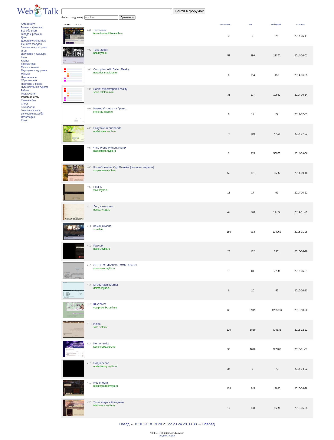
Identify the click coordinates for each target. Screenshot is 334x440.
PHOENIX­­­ (99, 304)
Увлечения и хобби (32, 113)
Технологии (28, 107)
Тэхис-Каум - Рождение (108, 402)
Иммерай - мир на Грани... (110, 108)
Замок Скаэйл (102, 226)
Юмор (24, 120)
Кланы (25, 60)
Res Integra (100, 382)
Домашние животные (33, 40)
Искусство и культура (33, 53)
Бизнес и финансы (32, 27)
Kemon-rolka (101, 343)
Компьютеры (28, 63)
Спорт (24, 103)
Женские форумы (31, 44)
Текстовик (99, 30)
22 (170, 424)
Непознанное (29, 77)
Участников (225, 24)
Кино (24, 57)
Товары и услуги (30, 110)
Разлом (98, 245)
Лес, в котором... (104, 206)
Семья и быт (28, 100)
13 (145, 424)
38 (195, 424)
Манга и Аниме (30, 67)
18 (150, 424)
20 (160, 424)
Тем (250, 24)
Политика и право (31, 83)
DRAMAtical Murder (105, 284)
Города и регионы (31, 34)
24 (180, 424)
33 (190, 424)
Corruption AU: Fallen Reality (111, 69)
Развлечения (28, 93)
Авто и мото (28, 24)
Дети (24, 37)
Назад (124, 424)
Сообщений (275, 24)
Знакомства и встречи (34, 47)
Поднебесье (101, 363)
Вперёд (208, 424)
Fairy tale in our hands (107, 128)
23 (175, 424)
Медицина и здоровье (34, 70)
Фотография (28, 117)
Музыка (25, 73)
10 (140, 424)
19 (155, 424)
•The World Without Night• (109, 147)
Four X (97, 186)
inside (97, 323)
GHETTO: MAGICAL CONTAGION (115, 265)
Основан (300, 24)
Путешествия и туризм (34, 87)
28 (185, 424)
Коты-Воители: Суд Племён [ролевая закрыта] (123, 167)
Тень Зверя (100, 49)
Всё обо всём (29, 30)
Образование (29, 80)
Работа (25, 90)
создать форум (167, 435)
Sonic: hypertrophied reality (110, 88)
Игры (24, 50)
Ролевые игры (30, 97)
